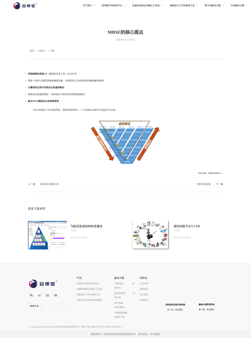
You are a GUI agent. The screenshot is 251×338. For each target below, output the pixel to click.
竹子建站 (155, 334)
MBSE (42, 51)
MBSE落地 (119, 307)
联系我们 (144, 300)
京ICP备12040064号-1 (111, 327)
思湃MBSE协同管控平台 (88, 283)
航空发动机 (120, 293)
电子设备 (119, 303)
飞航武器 (119, 283)
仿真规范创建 (121, 312)
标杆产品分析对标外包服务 (89, 300)
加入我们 (144, 294)
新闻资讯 (144, 289)
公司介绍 (144, 283)
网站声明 (85, 327)
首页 (32, 51)
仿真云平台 (120, 317)
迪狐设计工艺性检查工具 (88, 294)
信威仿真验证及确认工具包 (89, 289)
